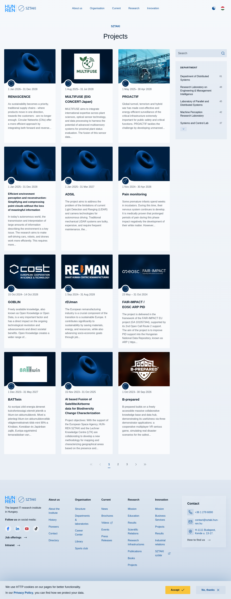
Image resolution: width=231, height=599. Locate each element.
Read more (30, 96)
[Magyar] (222, 8)
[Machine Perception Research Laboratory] (125, 83)
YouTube (27, 529)
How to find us (196, 540)
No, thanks (210, 590)
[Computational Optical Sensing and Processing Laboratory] (125, 181)
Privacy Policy (23, 592)
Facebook (8, 529)
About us (77, 8)
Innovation (153, 8)
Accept (178, 590)
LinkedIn (17, 529)
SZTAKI (115, 26)
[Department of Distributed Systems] (68, 83)
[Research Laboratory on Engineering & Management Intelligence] (11, 83)
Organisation (97, 8)
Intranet (10, 545)
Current (116, 8)
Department (188, 67)
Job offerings (13, 537)
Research (133, 8)
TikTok (36, 529)
